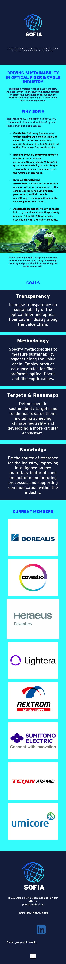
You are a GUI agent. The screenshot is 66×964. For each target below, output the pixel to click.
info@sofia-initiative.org (33, 912)
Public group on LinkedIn (21, 942)
